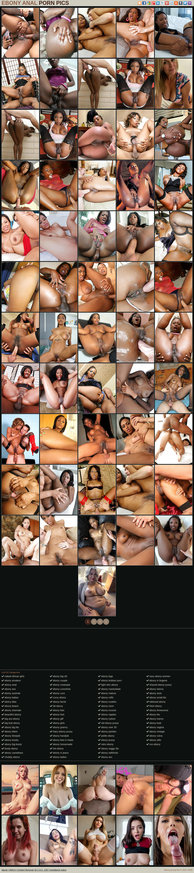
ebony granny (59, 727)
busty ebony (10, 748)
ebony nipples (107, 714)
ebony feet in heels (61, 740)
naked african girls (13, 676)
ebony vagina (155, 727)
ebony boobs (10, 740)
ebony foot (57, 714)
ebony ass (9, 689)
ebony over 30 (107, 727)
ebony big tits (10, 727)
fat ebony (56, 706)
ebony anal (9, 684)
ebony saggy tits (108, 748)
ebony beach (10, 706)
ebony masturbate (109, 689)
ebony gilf (56, 719)
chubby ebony (11, 757)
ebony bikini (9, 731)
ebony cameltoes (12, 753)
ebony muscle (107, 710)
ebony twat (153, 723)
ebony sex (105, 757)
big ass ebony (11, 719)
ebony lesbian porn (110, 680)
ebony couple (59, 680)
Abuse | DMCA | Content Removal (18, 870)
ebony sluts (154, 693)
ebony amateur (11, 680)
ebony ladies (58, 757)
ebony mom (106, 706)
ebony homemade (61, 744)
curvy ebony (58, 697)
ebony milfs (105, 697)
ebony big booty (12, 744)
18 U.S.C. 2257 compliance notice (50, 870)
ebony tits (153, 714)
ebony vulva (154, 736)
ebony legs (105, 676)
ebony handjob (59, 736)
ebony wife (153, 740)
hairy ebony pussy (61, 731)
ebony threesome (157, 710)
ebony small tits (156, 697)
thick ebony (154, 706)
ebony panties (107, 731)
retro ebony (105, 744)
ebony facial (58, 701)
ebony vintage (155, 731)
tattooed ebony (156, 701)
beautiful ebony (11, 714)
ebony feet (57, 710)
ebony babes (10, 697)
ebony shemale (11, 710)
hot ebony (57, 748)
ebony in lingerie (156, 680)
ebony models (107, 701)
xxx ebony (153, 744)
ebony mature (107, 693)
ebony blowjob (11, 736)
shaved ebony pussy (159, 684)
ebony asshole (11, 693)
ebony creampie (60, 684)
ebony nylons (107, 719)
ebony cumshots (60, 689)
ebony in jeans (59, 753)
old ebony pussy (108, 723)
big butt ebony (11, 723)
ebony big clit (58, 676)
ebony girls (57, 723)
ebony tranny (155, 719)
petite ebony (106, 736)
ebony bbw (9, 701)
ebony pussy (106, 740)
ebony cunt (57, 693)
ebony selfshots (108, 753)
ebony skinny (155, 689)
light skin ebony (108, 684)
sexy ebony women (158, 676)
